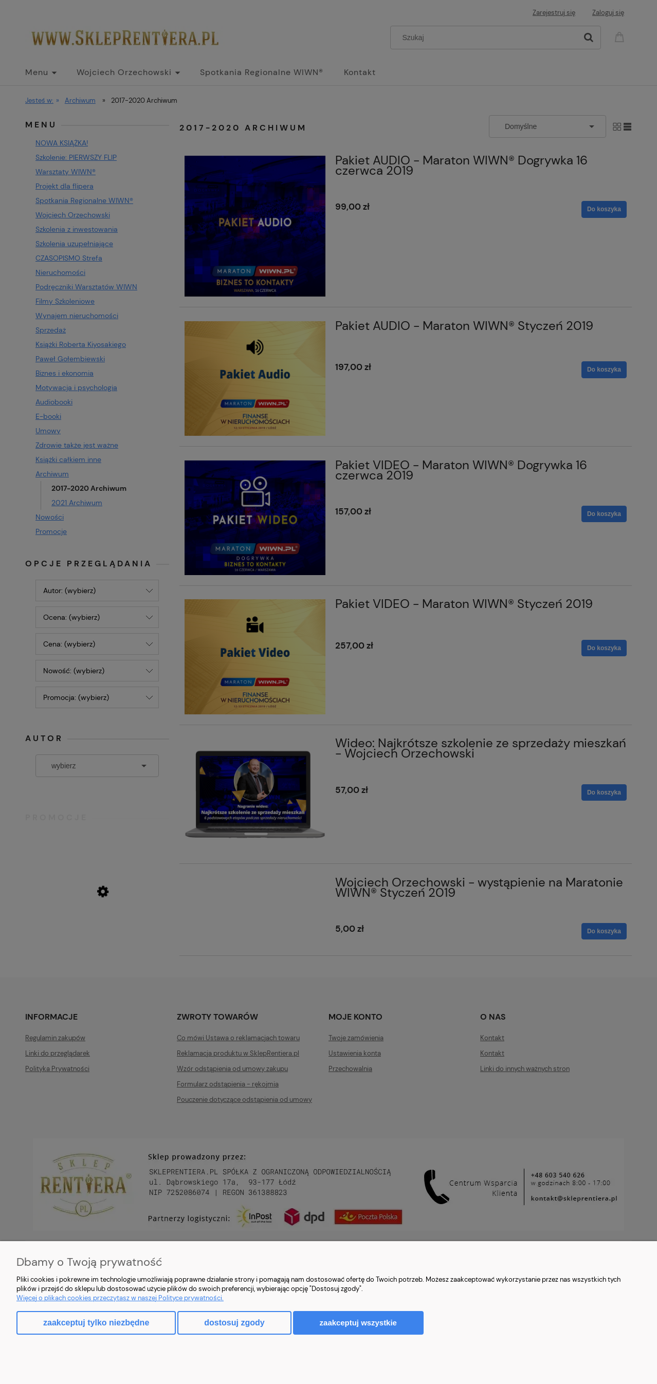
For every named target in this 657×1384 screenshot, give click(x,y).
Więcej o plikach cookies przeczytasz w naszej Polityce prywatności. (120, 1298)
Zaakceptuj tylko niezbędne (96, 1322)
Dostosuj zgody (234, 1322)
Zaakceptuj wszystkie (358, 1322)
